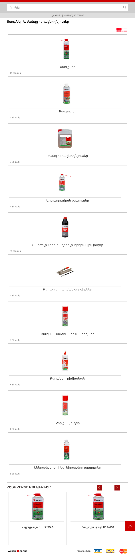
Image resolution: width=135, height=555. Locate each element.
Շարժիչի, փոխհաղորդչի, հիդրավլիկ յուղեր (67, 245)
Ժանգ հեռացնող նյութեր (67, 156)
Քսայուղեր (67, 111)
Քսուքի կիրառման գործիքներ (67, 289)
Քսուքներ (67, 67)
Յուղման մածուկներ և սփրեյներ (67, 334)
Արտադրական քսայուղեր (67, 200)
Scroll (130, 526)
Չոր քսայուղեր (68, 423)
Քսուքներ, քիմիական (67, 378)
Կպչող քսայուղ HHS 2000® (38, 527)
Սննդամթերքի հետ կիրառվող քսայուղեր (67, 467)
